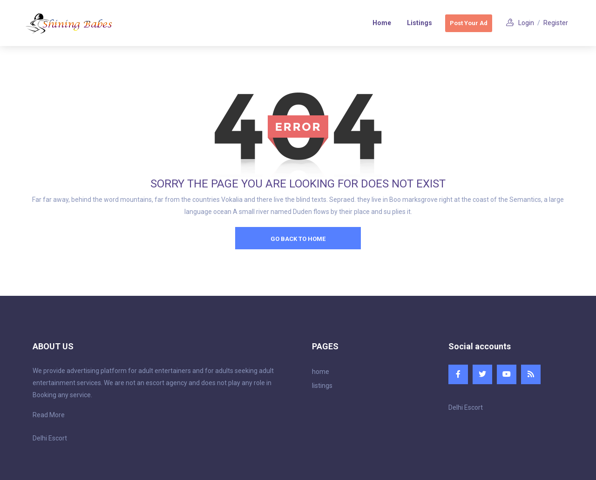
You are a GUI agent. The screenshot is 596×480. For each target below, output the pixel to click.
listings (322, 385)
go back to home (298, 238)
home (320, 371)
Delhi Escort (50, 438)
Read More (49, 415)
